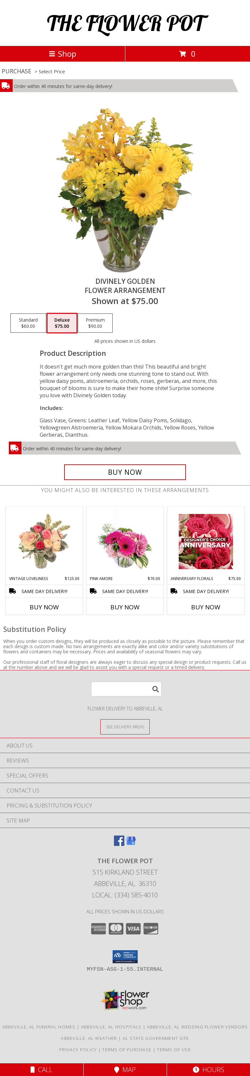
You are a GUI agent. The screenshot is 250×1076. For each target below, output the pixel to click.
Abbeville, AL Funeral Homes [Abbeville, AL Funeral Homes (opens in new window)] (39, 1027)
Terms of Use (174, 1050)
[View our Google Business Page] (131, 844)
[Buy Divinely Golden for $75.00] (125, 472)
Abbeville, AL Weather (89, 1038)
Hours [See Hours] (208, 1069)
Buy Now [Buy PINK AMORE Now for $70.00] (125, 607)
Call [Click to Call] (41, 1069)
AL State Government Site (156, 1038)
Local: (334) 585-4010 (125, 895)
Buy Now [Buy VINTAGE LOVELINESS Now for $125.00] (44, 607)
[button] (125, 956)
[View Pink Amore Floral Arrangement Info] (125, 541)
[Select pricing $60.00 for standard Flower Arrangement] (28, 323)
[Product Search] (126, 689)
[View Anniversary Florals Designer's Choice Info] (206, 541)
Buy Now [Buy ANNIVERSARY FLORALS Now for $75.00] (205, 607)
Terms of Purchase (126, 1050)
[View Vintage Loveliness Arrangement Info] (44, 541)
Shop (62, 53)
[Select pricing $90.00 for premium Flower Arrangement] (95, 323)
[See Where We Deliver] (125, 726)
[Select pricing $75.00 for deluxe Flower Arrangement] (62, 323)
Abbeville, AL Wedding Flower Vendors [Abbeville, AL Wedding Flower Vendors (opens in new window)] (197, 1027)
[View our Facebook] (119, 844)
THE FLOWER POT (125, 23)
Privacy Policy (78, 1050)
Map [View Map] (125, 1069)
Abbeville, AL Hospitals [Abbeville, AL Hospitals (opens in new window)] (111, 1027)
